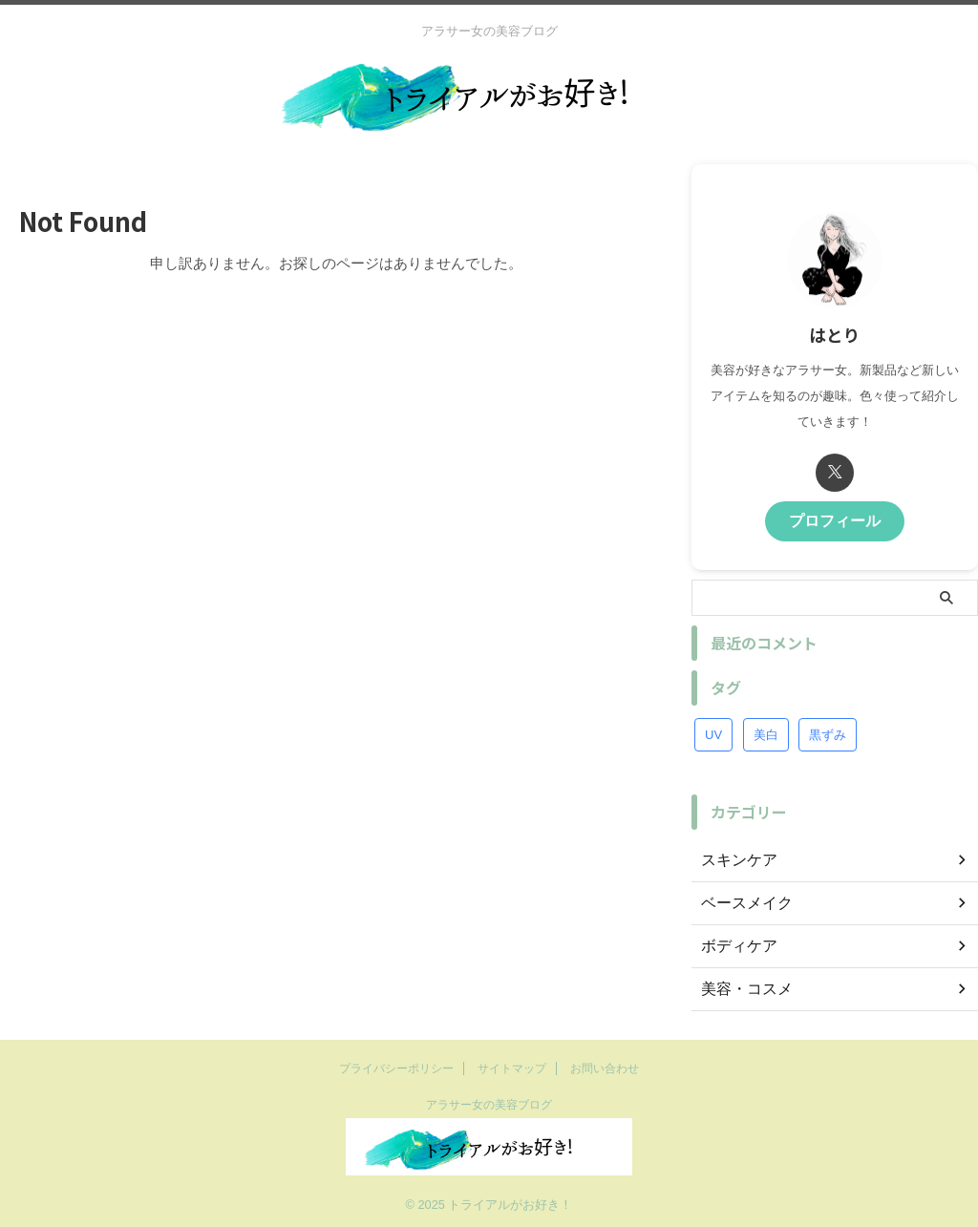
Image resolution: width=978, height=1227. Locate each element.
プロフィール (835, 519)
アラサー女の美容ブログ (489, 1104)
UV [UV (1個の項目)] (713, 730)
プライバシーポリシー (396, 1067)
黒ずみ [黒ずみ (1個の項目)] (827, 730)
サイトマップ (512, 1067)
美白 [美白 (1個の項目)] (766, 730)
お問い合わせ (604, 1067)
